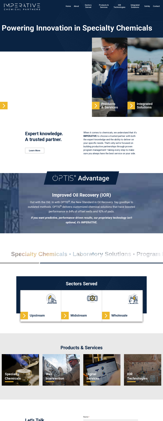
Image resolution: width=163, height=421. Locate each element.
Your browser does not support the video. (46, 77)
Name (86, 417)
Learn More (34, 150)
